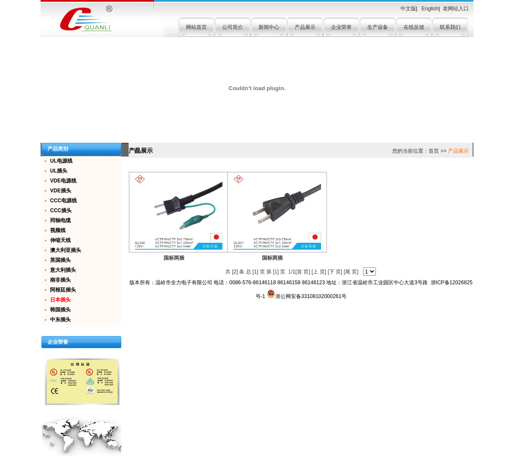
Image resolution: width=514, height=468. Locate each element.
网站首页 (196, 27)
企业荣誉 (341, 27)
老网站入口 (456, 9)
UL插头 (58, 171)
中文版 (408, 9)
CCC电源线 (63, 201)
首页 (434, 151)
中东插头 (60, 320)
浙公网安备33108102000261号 (307, 296)
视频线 (58, 230)
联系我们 (450, 27)
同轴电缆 (60, 220)
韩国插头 (60, 310)
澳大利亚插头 (65, 250)
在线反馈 (414, 27)
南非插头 (60, 280)
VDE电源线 (63, 181)
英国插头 (60, 260)
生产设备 (377, 27)
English (429, 9)
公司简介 (232, 27)
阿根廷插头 (63, 290)
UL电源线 (61, 161)
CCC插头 (61, 210)
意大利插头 (63, 270)
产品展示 (305, 27)
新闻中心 (269, 27)
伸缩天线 (60, 240)
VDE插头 (60, 191)
